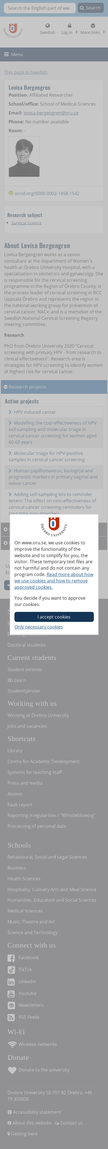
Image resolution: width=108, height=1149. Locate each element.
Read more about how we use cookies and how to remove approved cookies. (53, 580)
